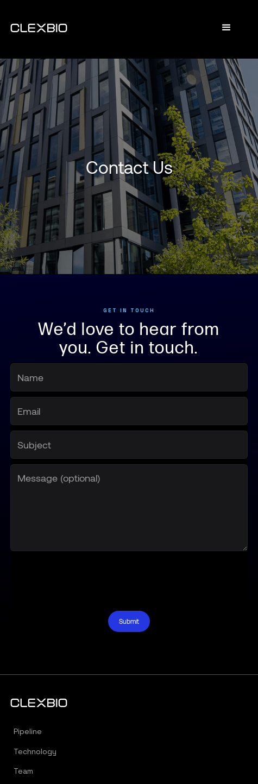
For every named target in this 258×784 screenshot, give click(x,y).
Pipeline (28, 731)
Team (23, 771)
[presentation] (92, 578)
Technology (35, 751)
